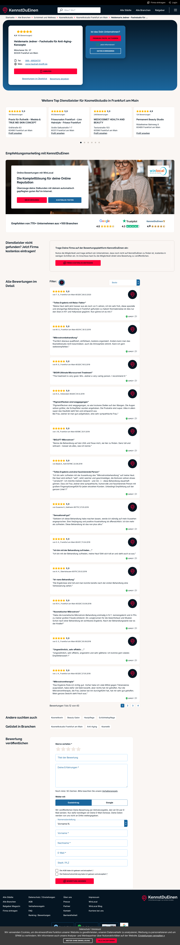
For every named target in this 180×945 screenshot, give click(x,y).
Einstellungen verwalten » (151, 935)
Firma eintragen (10, 910)
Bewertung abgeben (59, 79)
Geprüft (131, 316)
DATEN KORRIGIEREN (105, 51)
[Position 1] (81, 142)
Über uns (67, 897)
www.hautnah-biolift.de (36, 64)
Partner (66, 906)
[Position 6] (99, 142)
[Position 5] (95, 142)
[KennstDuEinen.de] (20, 10)
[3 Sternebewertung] (68, 749)
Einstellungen (48, 897)
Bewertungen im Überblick (34, 78)
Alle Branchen (143, 10)
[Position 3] (88, 142)
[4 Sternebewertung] (73, 749)
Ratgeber (160, 10)
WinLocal (93, 901)
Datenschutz (34, 897)
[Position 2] (84, 142)
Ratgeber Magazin (11, 906)
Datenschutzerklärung (72, 874)
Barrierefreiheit (70, 915)
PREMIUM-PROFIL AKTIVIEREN (105, 38)
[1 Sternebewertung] (58, 749)
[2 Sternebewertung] (63, 749)
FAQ (30, 910)
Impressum (94, 897)
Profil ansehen (26, 133)
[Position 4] (92, 142)
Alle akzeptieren (106, 941)
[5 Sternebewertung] (78, 749)
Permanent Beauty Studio (150, 119)
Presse (66, 901)
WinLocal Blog (95, 906)
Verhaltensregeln (110, 791)
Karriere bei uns (96, 910)
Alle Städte (125, 10)
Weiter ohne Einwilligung (78, 941)
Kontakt (67, 910)
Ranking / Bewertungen (39, 915)
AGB (64, 870)
